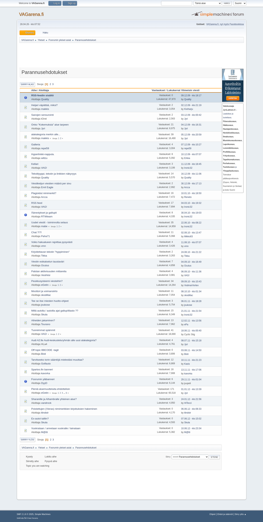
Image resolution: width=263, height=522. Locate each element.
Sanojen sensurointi (42, 114)
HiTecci (188, 403)
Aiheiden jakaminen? (43, 320)
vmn (43, 245)
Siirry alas (27, 84)
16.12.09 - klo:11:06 (191, 173)
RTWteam (47, 216)
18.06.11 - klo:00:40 (191, 330)
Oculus (45, 265)
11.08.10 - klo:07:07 (191, 242)
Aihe (34, 90)
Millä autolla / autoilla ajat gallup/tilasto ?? (54, 310)
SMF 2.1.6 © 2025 (25, 514)
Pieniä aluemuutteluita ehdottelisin (50, 389)
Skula (44, 314)
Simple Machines (42, 514)
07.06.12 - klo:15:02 (191, 418)
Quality (45, 99)
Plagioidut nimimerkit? (43, 193)
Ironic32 (188, 168)
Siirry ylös (27, 440)
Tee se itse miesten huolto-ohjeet (50, 300)
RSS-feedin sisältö (42, 95)
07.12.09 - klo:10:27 (191, 144)
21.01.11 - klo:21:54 (191, 311)
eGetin (45, 284)
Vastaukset (158, 90)
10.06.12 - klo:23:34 (191, 428)
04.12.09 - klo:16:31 (191, 124)
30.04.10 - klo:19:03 (191, 212)
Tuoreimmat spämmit (43, 330)
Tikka (44, 255)
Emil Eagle (47, 187)
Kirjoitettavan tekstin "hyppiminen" (50, 251)
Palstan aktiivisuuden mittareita (49, 271)
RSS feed (36, 203)
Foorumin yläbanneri (43, 379)
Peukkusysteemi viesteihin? (47, 281)
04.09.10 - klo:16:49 (191, 262)
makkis (45, 109)
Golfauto (46, 363)
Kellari (34, 164)
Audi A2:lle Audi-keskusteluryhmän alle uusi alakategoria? (64, 340)
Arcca (187, 187)
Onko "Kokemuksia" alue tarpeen (50, 124)
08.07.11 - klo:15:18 (191, 340)
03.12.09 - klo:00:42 (191, 115)
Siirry (168, 457)
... (65, 393)
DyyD (44, 383)
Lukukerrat (173, 90)
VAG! (44, 167)
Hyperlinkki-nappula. (43, 154)
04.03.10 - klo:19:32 (191, 203)
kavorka (45, 373)
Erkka (187, 158)
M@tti (44, 432)
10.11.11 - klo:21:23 (191, 360)
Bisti (43, 353)
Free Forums (32, 518)
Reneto (188, 197)
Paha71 (45, 236)
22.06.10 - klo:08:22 (191, 222)
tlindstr (45, 412)
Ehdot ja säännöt (225, 514)
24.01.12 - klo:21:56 (191, 399)
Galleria (35, 144)
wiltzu (44, 158)
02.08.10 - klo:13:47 (191, 232)
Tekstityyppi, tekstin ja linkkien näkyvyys (54, 173)
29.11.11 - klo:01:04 (191, 379)
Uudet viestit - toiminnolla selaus (49, 222)
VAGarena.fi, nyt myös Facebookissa (225, 24)
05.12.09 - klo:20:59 (191, 134)
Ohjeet (212, 514)
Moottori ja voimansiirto (44, 291)
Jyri (186, 118)
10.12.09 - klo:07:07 (191, 154)
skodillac (46, 295)
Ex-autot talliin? (40, 418)
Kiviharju (188, 109)
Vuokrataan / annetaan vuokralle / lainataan (56, 428)
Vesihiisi (45, 275)
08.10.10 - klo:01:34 (191, 291)
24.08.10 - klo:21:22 (191, 252)
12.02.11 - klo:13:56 (191, 320)
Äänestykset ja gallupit (44, 212)
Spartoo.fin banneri (42, 369)
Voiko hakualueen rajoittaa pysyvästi (51, 242)
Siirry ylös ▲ (240, 514)
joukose (45, 304)
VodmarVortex (191, 285)
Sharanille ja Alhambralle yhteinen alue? (54, 399)
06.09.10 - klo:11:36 (191, 271)
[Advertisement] (113, 55)
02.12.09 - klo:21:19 (191, 105)
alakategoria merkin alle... (45, 134)
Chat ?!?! (36, 232)
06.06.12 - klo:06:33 (191, 409)
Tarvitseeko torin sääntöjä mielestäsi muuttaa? (57, 359)
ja (230, 167)
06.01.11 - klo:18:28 (191, 301)
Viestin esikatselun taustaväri (47, 261)
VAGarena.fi (31, 14)
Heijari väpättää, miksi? (44, 105)
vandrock (46, 402)
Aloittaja (44, 90)
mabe (44, 226)
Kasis (187, 364)
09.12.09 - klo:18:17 (191, 95)
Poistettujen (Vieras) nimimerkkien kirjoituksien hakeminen (64, 408)
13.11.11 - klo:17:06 (191, 369)
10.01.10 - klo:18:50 (191, 193)
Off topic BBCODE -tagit (45, 350)
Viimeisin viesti (192, 90)
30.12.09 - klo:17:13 (191, 183)
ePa (186, 324)
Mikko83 (188, 236)
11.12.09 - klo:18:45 (191, 164)
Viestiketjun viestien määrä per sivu (51, 183)
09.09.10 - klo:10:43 (191, 281)
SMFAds (20, 518)
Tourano (45, 324)
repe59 (45, 148)
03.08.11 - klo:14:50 (191, 350)
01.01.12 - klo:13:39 (191, 389)
